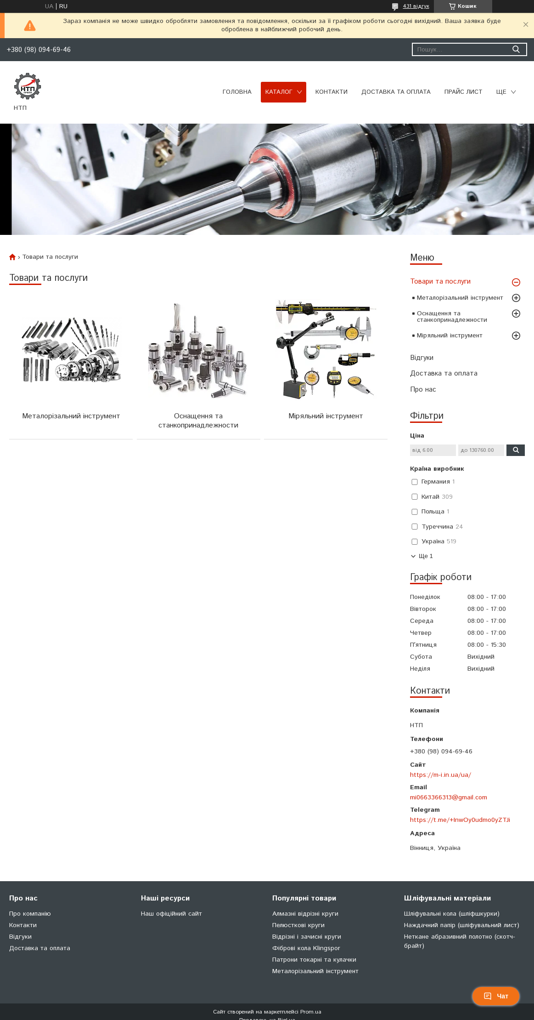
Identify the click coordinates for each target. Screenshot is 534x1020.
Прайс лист (463, 92)
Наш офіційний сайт (171, 913)
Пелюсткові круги (298, 925)
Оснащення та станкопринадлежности (452, 317)
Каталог (278, 92)
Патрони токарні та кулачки (314, 959)
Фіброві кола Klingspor (306, 948)
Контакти (331, 92)
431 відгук (416, 6)
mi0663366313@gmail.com (448, 797)
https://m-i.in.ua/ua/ (440, 775)
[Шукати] (516, 49)
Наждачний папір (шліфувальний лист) (461, 925)
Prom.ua (310, 1012)
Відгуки (421, 358)
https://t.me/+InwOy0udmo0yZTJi (460, 820)
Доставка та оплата (396, 92)
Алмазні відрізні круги (305, 913)
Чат (495, 996)
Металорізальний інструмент (460, 297)
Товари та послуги (440, 281)
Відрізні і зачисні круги (306, 936)
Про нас (423, 389)
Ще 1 (426, 556)
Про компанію (30, 913)
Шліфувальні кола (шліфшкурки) (452, 913)
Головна (237, 92)
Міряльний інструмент (450, 335)
